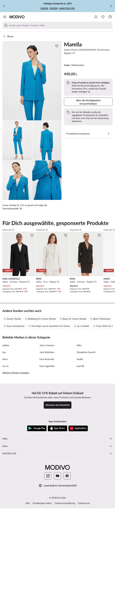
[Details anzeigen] (108, 133)
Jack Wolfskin (47, 270)
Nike (79, 263)
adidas (5, 263)
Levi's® (80, 284)
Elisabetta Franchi (86, 270)
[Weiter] (110, 6)
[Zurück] (4, 6)
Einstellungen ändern (42, 421)
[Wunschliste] (103, 16)
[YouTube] (57, 394)
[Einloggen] (95, 16)
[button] (32, 80)
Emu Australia (47, 277)
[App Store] (57, 347)
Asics (5, 277)
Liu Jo (5, 284)
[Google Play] (37, 347)
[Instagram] (48, 394)
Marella (73, 44)
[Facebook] (67, 394)
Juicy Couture (47, 263)
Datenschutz (84, 421)
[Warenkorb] (110, 16)
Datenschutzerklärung (65, 421)
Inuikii (80, 277)
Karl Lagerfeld (47, 284)
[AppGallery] (78, 347)
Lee (4, 270)
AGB (27, 421)
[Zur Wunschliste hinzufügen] (56, 46)
